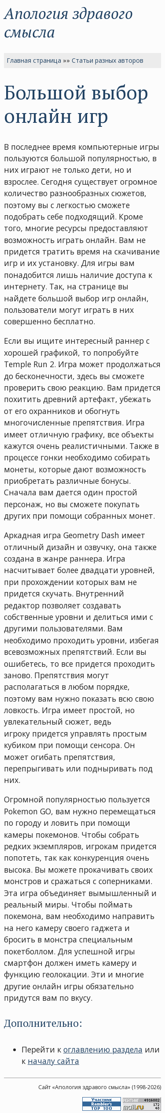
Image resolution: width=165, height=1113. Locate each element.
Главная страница (34, 60)
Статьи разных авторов (107, 60)
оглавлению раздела (103, 1049)
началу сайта (53, 1061)
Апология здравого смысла (68, 22)
